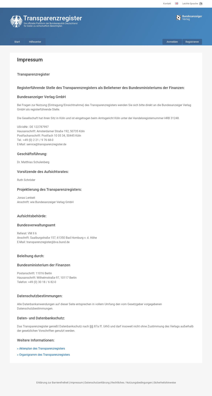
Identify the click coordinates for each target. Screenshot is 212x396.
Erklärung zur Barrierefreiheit (52, 382)
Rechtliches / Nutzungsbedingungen (131, 382)
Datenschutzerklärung (97, 382)
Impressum (76, 382)
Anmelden (172, 41)
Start (17, 41)
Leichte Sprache (192, 3)
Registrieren (192, 41)
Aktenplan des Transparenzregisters (42, 348)
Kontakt (167, 3)
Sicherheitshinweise (165, 382)
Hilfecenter (35, 41)
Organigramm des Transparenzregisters (44, 354)
